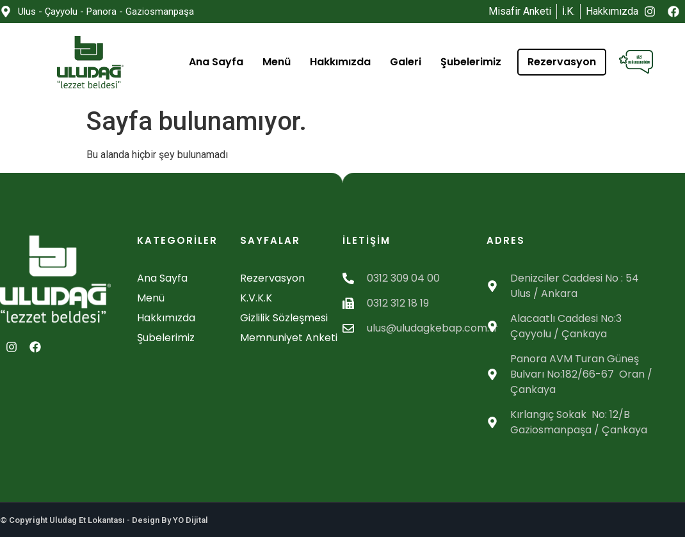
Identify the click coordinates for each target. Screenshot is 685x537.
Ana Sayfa (216, 61)
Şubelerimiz (470, 61)
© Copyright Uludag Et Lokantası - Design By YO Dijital (104, 520)
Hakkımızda (340, 61)
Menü (276, 61)
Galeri (405, 61)
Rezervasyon (562, 61)
